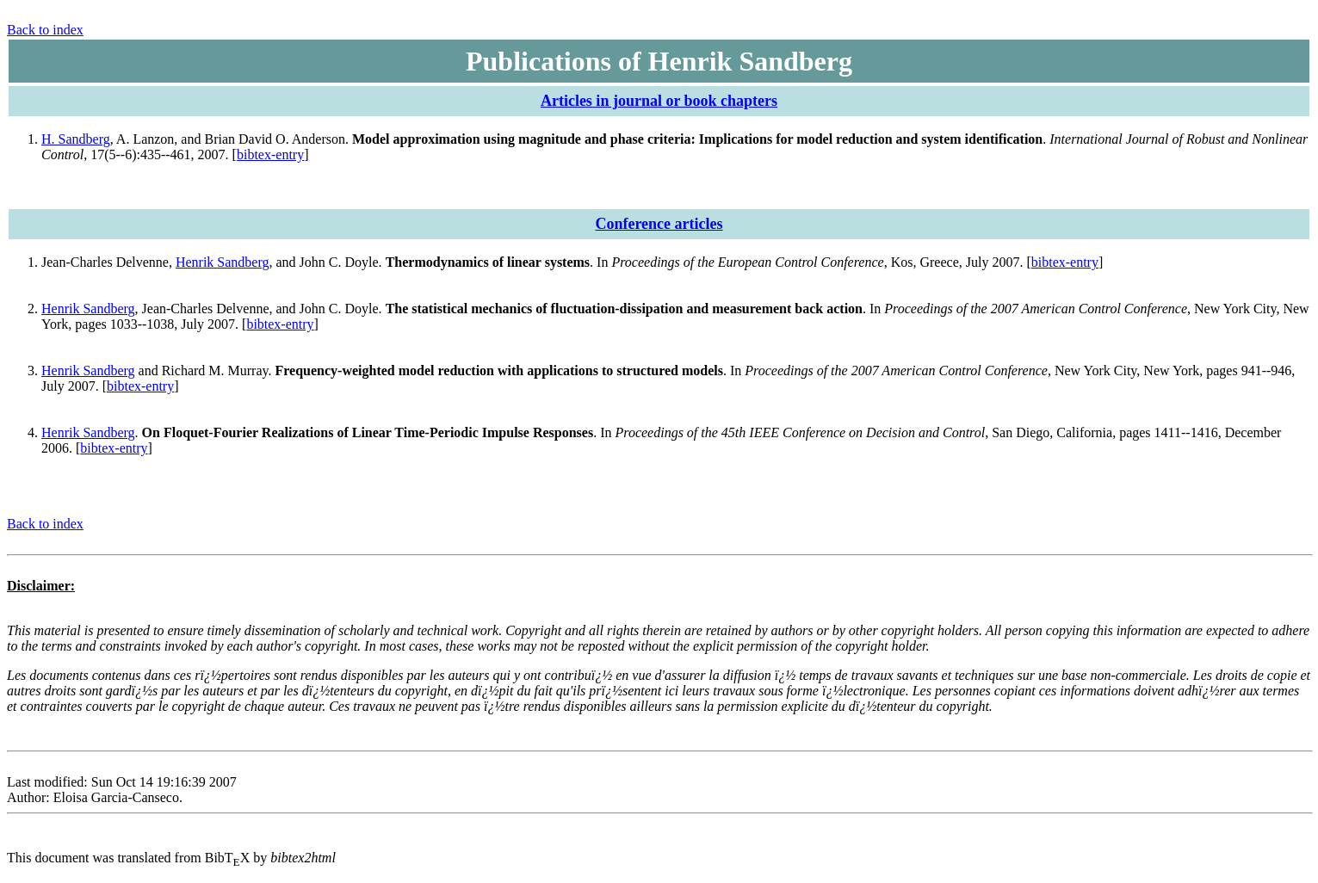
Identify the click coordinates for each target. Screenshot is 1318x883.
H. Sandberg (75, 139)
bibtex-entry (270, 154)
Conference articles (658, 223)
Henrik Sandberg (222, 262)
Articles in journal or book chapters (659, 100)
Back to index (45, 29)
